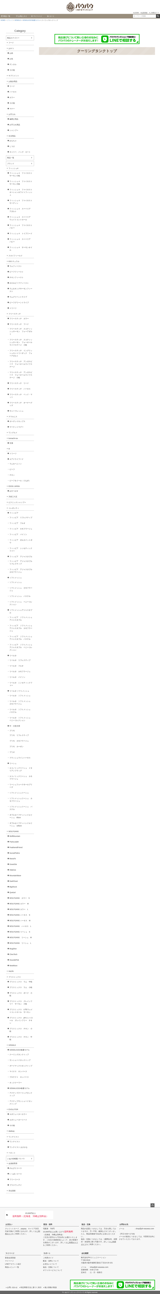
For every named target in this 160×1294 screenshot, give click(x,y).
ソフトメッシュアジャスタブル (21, 611)
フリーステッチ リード (19, 383)
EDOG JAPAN (14, 486)
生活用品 (12, 136)
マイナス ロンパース (18, 1071)
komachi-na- (13, 438)
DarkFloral (14, 881)
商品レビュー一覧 (12, 1267)
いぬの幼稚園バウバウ (16, 1159)
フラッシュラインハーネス (20, 758)
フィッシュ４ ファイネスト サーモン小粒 (22, 174)
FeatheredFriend (16, 847)
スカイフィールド (15, 256)
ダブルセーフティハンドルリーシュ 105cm (21, 824)
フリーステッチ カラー (19, 319)
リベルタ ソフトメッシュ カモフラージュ (21, 702)
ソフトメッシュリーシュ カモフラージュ (21, 799)
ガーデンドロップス (17, 421)
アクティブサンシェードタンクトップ (21, 1102)
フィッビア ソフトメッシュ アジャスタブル (22, 618)
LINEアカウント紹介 (13, 1264)
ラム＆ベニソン (16, 464)
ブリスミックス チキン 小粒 (21, 1030)
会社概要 (85, 1253)
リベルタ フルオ (17, 666)
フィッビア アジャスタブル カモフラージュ (22, 570)
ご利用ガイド (154, 13)
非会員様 (12, 1191)
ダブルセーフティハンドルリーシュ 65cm (21, 816)
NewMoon (13, 966)
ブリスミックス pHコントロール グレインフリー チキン (21, 1020)
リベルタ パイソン (17, 677)
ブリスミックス (14, 977)
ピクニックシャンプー (17, 502)
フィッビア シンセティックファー (21, 549)
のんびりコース (16, 1168)
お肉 (11, 53)
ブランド (10, 20)
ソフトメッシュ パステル (20, 596)
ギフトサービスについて (52, 1270)
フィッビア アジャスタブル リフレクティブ (22, 562)
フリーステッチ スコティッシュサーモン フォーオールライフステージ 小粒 (21, 342)
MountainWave (15, 876)
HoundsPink (14, 960)
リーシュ (13, 763)
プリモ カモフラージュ (19, 741)
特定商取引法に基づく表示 (31, 1287)
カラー (12, 97)
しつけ (12, 146)
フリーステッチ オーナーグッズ (21, 404)
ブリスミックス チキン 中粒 (21, 1038)
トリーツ (13, 308)
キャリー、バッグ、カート (20, 152)
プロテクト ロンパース (19, 1077)
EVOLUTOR (13, 1109)
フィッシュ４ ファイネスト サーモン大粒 (22, 182)
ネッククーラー (16, 1083)
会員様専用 (12, 1163)
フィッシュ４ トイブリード (21, 233)
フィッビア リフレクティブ (21, 517)
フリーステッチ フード (19, 324)
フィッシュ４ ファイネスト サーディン (22, 201)
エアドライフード (17, 459)
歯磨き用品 (14, 119)
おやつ (11, 48)
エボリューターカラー (18, 1114)
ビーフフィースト (17, 272)
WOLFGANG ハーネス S (20, 915)
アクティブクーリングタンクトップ (21, 1094)
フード (11, 43)
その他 (12, 70)
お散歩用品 (12, 81)
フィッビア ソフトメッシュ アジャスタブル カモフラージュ (22, 628)
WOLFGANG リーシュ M (21, 937)
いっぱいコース (16, 1174)
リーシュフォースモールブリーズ (21, 786)
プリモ (12, 731)
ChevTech (13, 954)
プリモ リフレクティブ (19, 735)
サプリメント (13, 76)
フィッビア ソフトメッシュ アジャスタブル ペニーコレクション (22, 647)
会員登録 (144, 13)
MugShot (13, 949)
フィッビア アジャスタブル (21, 557)
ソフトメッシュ (16, 578)
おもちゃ (13, 141)
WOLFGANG (13, 831)
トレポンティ (13, 508)
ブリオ (12, 752)
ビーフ (12, 469)
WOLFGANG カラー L (19, 909)
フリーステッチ (14, 314)
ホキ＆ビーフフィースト (19, 283)
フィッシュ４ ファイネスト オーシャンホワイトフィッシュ (22, 192)
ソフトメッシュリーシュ (19, 793)
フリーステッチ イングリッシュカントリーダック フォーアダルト (21, 353)
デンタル (13, 64)
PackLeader (14, 842)
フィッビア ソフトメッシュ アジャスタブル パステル (22, 637)
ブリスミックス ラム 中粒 (21, 982)
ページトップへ (152, 1205)
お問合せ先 (124, 1224)
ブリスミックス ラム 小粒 (21, 987)
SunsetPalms (15, 853)
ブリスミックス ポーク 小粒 (21, 994)
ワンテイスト (13, 1137)
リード (12, 86)
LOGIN (136, 13)
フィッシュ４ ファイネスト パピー (22, 226)
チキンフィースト (17, 277)
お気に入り (21, 16)
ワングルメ (12, 433)
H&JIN (11, 971)
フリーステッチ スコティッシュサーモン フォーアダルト (21, 331)
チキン (12, 475)
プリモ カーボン (17, 746)
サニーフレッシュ (17, 411)
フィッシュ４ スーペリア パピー (21, 240)
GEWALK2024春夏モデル (20, 1088)
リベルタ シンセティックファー (21, 684)
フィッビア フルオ (17, 523)
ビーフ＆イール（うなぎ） (20, 481)
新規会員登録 (10, 1258)
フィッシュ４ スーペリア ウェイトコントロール (21, 218)
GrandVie (13, 864)
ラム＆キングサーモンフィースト (21, 290)
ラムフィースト (16, 266)
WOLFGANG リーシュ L (20, 943)
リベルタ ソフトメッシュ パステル (21, 710)
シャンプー (14, 130)
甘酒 (11, 443)
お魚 (11, 59)
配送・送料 (48, 1224)
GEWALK (17, 20)
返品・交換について (51, 1267)
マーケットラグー (17, 427)
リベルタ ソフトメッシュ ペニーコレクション (21, 719)
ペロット (12, 1153)
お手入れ (12, 114)
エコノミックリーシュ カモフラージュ (21, 777)
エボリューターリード (18, 1120)
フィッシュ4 (13, 168)
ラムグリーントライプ (18, 297)
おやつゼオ (14, 491)
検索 (158, 16)
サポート (47, 1253)
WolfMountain (15, 836)
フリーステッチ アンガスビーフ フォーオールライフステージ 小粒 (21, 375)
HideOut (13, 870)
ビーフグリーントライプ (19, 303)
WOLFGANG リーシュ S (20, 932)
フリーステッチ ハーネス (20, 389)
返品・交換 (86, 1224)
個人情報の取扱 (50, 1287)
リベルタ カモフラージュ (20, 671)
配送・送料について (51, 1261)
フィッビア (14, 513)
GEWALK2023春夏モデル (31, 20)
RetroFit (13, 859)
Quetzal (13, 892)
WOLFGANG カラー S (20, 898)
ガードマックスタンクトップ (21, 1066)
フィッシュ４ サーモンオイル (21, 248)
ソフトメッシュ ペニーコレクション (21, 603)
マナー (12, 109)
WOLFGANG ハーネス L (20, 926)
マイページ (36, 16)
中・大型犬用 (15, 726)
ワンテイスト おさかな (19, 1147)
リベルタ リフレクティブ (20, 660)
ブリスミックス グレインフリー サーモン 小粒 (21, 1002)
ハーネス (13, 92)
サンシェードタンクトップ (20, 1060)
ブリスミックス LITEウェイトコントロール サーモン (21, 1010)
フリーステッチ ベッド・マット (21, 395)
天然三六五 (12, 497)
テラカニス (12, 417)
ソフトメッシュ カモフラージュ (21, 589)
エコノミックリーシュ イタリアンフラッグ (21, 769)
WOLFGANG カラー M (19, 904)
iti (9, 449)
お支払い (9, 1224)
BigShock (13, 887)
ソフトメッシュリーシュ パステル (21, 808)
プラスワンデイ (16, 1185)
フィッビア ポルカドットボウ (21, 541)
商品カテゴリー (13, 38)
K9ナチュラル (13, 261)
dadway (11, 1131)
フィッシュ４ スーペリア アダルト (21, 210)
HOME (3, 20)
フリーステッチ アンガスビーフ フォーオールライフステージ (21, 364)
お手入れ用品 (15, 125)
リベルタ (13, 656)
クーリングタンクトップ (19, 1055)
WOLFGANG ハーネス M (20, 921)
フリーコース (15, 1179)
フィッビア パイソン (18, 534)
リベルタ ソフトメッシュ (19, 691)
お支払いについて (50, 1264)
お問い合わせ (12, 1287)
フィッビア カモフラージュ (21, 529)
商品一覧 (5, 16)
